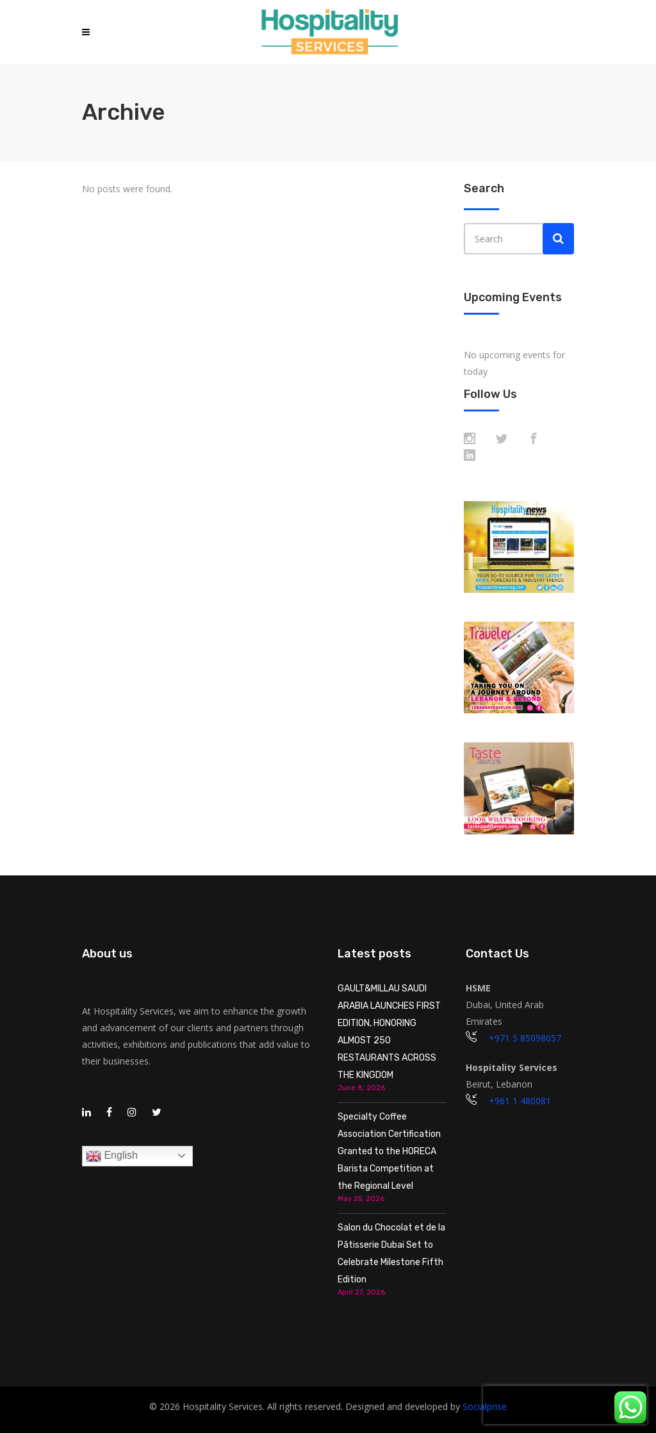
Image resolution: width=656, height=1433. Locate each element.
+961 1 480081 (520, 1101)
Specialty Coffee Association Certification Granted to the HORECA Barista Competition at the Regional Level (389, 1151)
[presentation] (565, 1405)
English (112, 1156)
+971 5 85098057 (525, 1038)
